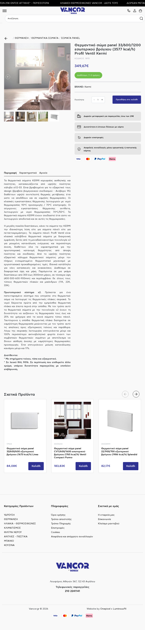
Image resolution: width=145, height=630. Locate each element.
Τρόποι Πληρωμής (61, 523)
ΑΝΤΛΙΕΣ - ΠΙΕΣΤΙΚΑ (16, 536)
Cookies (55, 532)
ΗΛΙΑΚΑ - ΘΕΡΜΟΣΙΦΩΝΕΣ (20, 523)
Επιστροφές (57, 528)
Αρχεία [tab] (43, 173)
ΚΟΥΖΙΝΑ (9, 545)
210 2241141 (72, 591)
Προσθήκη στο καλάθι (127, 100)
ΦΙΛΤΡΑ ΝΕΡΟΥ (13, 532)
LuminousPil (119, 609)
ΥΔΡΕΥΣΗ (9, 515)
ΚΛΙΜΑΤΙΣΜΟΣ (12, 528)
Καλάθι (36, 466)
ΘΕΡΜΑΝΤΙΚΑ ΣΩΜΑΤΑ (44, 38)
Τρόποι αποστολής (61, 519)
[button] (66, 76)
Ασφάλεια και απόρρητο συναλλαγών (72, 536)
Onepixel (105, 609)
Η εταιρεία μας (106, 515)
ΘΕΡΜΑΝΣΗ (22, 38)
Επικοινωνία (104, 519)
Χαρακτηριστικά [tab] (28, 173)
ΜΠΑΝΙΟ (9, 541)
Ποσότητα (79, 100)
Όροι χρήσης (58, 515)
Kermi (88, 87)
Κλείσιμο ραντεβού (108, 523)
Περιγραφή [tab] (10, 173)
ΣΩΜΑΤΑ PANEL (70, 38)
